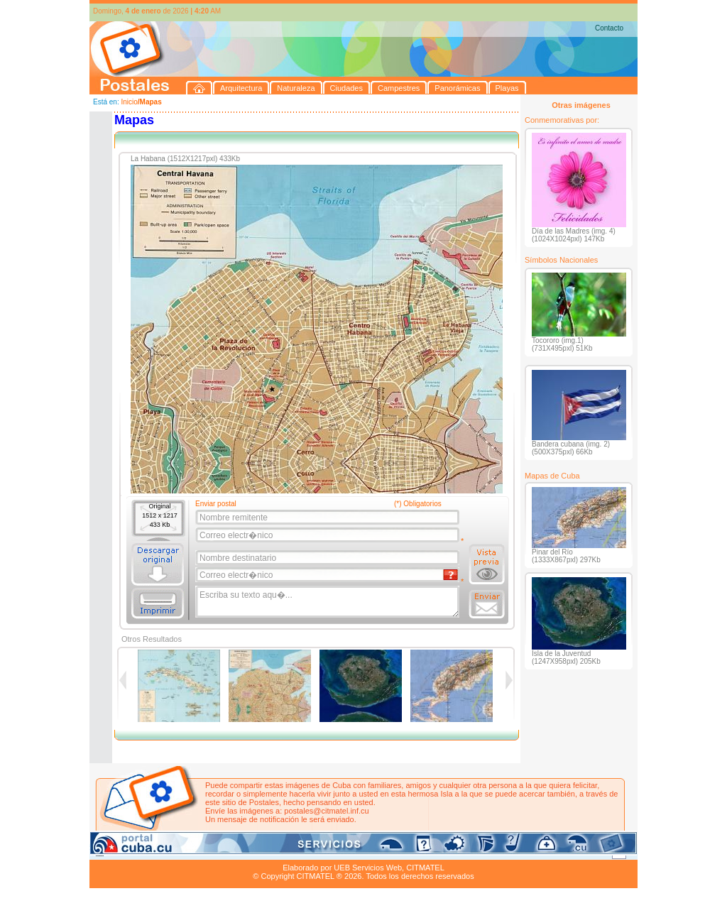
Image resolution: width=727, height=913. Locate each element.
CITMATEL (425, 867)
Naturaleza (181, 851)
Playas (358, 851)
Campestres (267, 851)
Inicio (129, 102)
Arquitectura (134, 851)
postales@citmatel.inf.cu (326, 811)
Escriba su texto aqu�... (328, 602)
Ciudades (223, 851)
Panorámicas (317, 851)
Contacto (609, 28)
